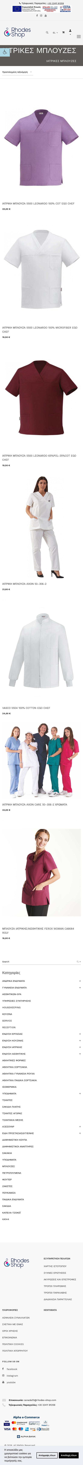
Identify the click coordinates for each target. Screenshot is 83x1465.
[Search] (79, 962)
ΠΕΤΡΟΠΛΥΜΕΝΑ (11, 1173)
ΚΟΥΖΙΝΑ (7, 1014)
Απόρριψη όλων (47, 1455)
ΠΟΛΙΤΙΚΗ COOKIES (13, 1344)
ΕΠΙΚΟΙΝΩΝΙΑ (9, 1337)
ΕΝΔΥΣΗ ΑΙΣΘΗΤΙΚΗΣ (14, 1053)
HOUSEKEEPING (11, 1007)
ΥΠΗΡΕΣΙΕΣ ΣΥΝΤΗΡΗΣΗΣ (16, 1001)
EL (54, 32)
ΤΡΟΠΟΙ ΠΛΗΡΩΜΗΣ (55, 1286)
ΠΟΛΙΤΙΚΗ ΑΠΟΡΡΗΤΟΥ (15, 1350)
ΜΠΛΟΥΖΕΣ (8, 1166)
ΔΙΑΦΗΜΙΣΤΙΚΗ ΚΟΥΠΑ (14, 1140)
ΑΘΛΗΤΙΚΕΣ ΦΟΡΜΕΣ (14, 1060)
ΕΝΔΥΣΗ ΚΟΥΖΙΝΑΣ (12, 1040)
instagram (10, 1375)
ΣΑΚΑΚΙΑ (7, 1153)
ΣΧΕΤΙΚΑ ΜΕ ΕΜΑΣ (12, 1324)
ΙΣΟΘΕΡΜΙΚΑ (9, 1087)
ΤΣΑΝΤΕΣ (7, 1100)
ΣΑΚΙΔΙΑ (6, 1206)
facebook (9, 1369)
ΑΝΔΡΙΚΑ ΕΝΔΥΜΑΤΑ (13, 981)
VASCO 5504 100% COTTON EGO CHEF (26, 707)
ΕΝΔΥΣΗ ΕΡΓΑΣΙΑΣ (12, 1034)
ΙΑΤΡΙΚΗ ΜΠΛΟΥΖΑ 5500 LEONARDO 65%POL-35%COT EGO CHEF (39, 457)
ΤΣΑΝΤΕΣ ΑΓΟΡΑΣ (12, 1113)
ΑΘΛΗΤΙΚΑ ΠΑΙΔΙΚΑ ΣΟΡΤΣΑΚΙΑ (19, 1080)
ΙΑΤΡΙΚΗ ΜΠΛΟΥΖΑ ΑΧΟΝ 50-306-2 (24, 583)
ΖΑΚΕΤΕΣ (7, 1186)
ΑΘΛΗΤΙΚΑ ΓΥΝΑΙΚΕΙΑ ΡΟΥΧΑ (18, 1073)
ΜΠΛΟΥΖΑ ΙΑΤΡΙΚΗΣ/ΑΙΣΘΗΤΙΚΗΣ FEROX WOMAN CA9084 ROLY (38, 930)
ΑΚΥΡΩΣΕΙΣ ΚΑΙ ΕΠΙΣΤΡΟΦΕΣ (60, 1279)
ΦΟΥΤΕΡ (7, 1179)
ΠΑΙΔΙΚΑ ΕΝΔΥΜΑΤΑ (13, 1199)
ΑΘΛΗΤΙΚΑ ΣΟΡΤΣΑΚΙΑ (14, 1067)
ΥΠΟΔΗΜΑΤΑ (9, 1093)
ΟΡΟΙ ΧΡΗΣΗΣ (10, 1331)
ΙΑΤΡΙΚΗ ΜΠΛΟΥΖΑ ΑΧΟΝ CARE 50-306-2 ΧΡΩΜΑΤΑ (34, 804)
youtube (9, 1382)
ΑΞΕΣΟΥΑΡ (8, 1126)
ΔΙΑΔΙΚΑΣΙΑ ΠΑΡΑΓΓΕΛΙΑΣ (58, 1299)
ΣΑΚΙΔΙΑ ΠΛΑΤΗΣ (11, 1106)
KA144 (5, 1219)
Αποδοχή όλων (69, 1455)
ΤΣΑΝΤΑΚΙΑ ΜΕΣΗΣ (12, 1120)
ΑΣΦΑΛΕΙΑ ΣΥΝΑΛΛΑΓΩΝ (15, 1317)
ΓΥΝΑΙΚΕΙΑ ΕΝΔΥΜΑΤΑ (14, 987)
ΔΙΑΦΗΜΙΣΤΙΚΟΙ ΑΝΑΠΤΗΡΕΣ (18, 1146)
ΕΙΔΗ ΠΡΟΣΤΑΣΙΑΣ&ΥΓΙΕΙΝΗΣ (18, 1133)
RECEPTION (9, 1027)
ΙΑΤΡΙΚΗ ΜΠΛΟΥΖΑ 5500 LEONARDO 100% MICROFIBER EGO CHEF (39, 329)
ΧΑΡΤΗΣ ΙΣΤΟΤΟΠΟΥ (55, 1266)
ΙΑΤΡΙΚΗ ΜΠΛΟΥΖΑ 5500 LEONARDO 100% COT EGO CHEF (38, 203)
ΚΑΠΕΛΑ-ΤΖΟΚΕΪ (11, 1212)
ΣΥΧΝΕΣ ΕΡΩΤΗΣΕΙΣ (55, 1273)
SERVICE (7, 1020)
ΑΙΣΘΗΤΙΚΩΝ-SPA (11, 994)
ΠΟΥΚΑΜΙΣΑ (9, 1192)
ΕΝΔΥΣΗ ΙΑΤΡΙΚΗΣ (12, 1047)
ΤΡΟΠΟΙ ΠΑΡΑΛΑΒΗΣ (55, 1292)
